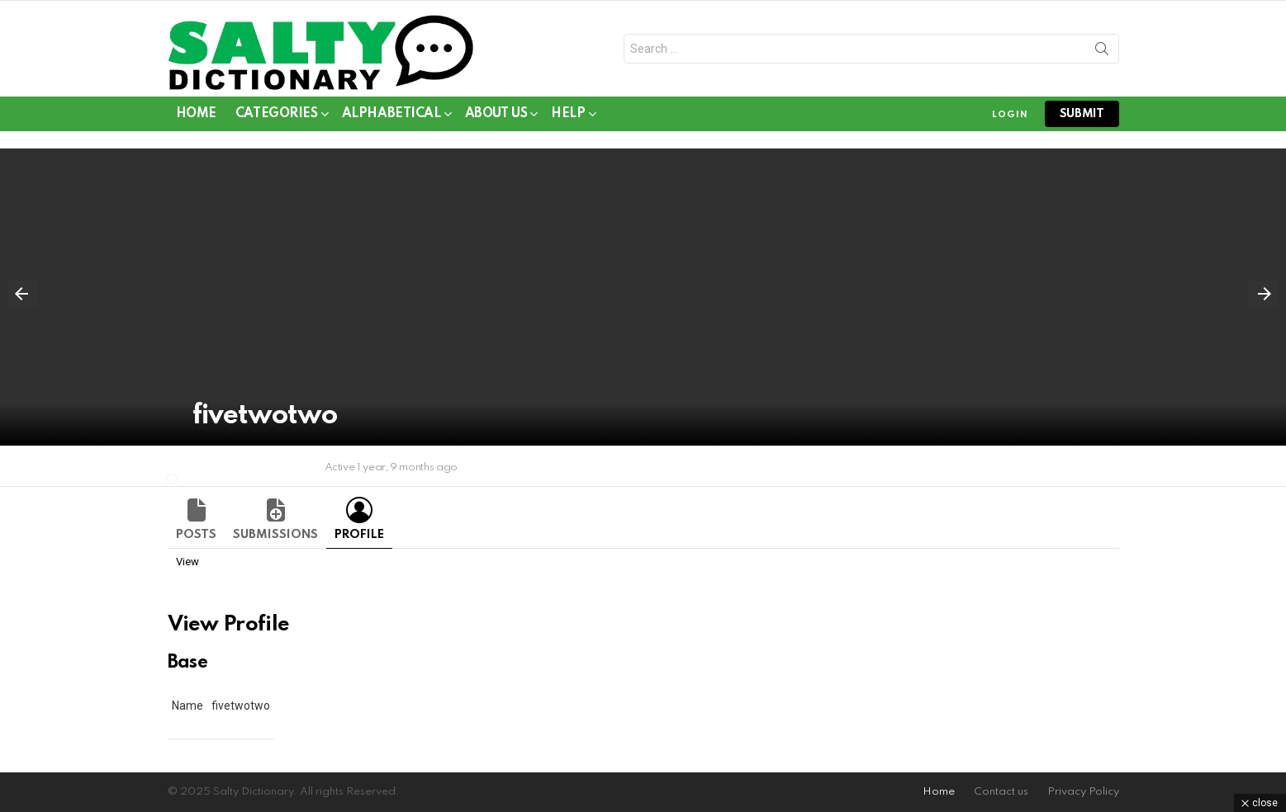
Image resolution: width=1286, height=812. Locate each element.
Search (1101, 52)
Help (568, 116)
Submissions (275, 535)
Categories (276, 116)
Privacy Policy (1083, 791)
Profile (359, 535)
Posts (196, 535)
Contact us (1001, 791)
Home (196, 113)
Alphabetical (391, 116)
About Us (496, 116)
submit (1082, 114)
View (187, 561)
